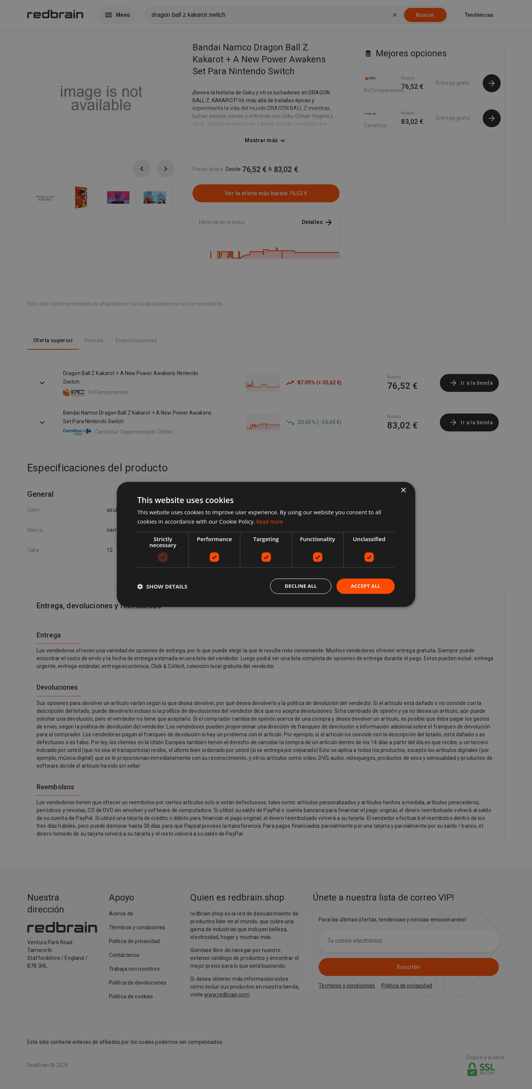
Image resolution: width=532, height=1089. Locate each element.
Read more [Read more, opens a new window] (270, 521)
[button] (162, 586)
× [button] (403, 490)
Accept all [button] (365, 586)
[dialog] (266, 544)
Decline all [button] (297, 586)
